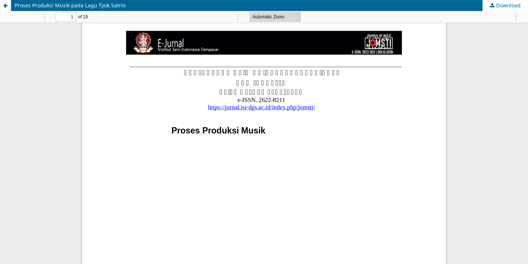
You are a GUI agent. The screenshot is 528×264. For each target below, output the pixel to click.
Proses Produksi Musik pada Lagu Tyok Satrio (70, 5)
